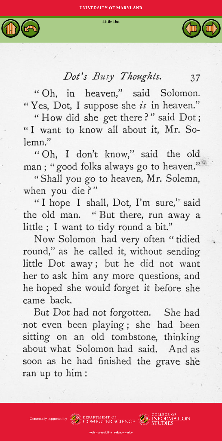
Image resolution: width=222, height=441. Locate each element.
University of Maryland (111, 8)
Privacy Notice (123, 432)
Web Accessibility (100, 432)
